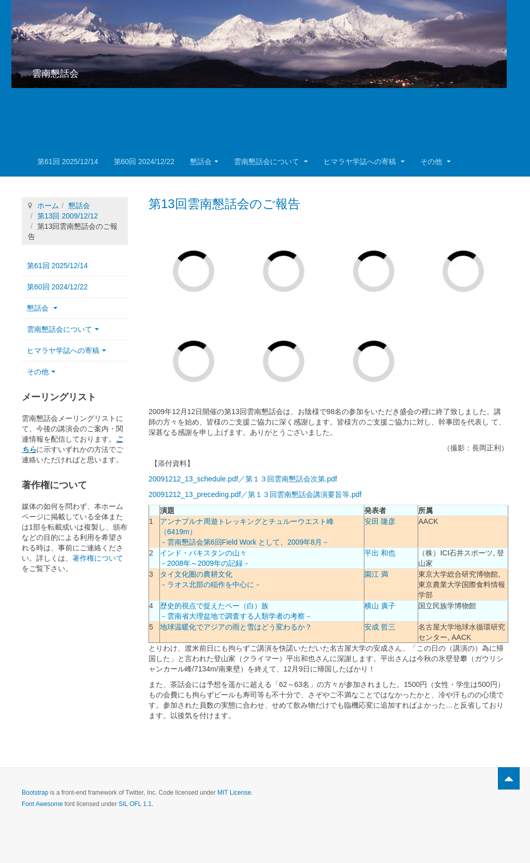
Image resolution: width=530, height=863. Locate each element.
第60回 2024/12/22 (144, 161)
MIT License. (235, 792)
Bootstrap (35, 792)
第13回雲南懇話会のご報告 (224, 204)
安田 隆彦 (379, 521)
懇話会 (204, 161)
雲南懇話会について (271, 161)
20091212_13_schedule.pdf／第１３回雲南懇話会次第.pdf (243, 479)
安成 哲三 (379, 627)
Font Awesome (42, 804)
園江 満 (376, 574)
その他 (435, 161)
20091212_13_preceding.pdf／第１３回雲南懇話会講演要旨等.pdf (255, 494)
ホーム (48, 205)
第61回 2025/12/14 (67, 161)
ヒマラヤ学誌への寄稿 (364, 161)
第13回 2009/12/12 (67, 216)
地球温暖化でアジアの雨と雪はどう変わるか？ (236, 627)
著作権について (97, 558)
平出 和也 (379, 553)
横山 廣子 (379, 606)
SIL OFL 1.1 (135, 804)
